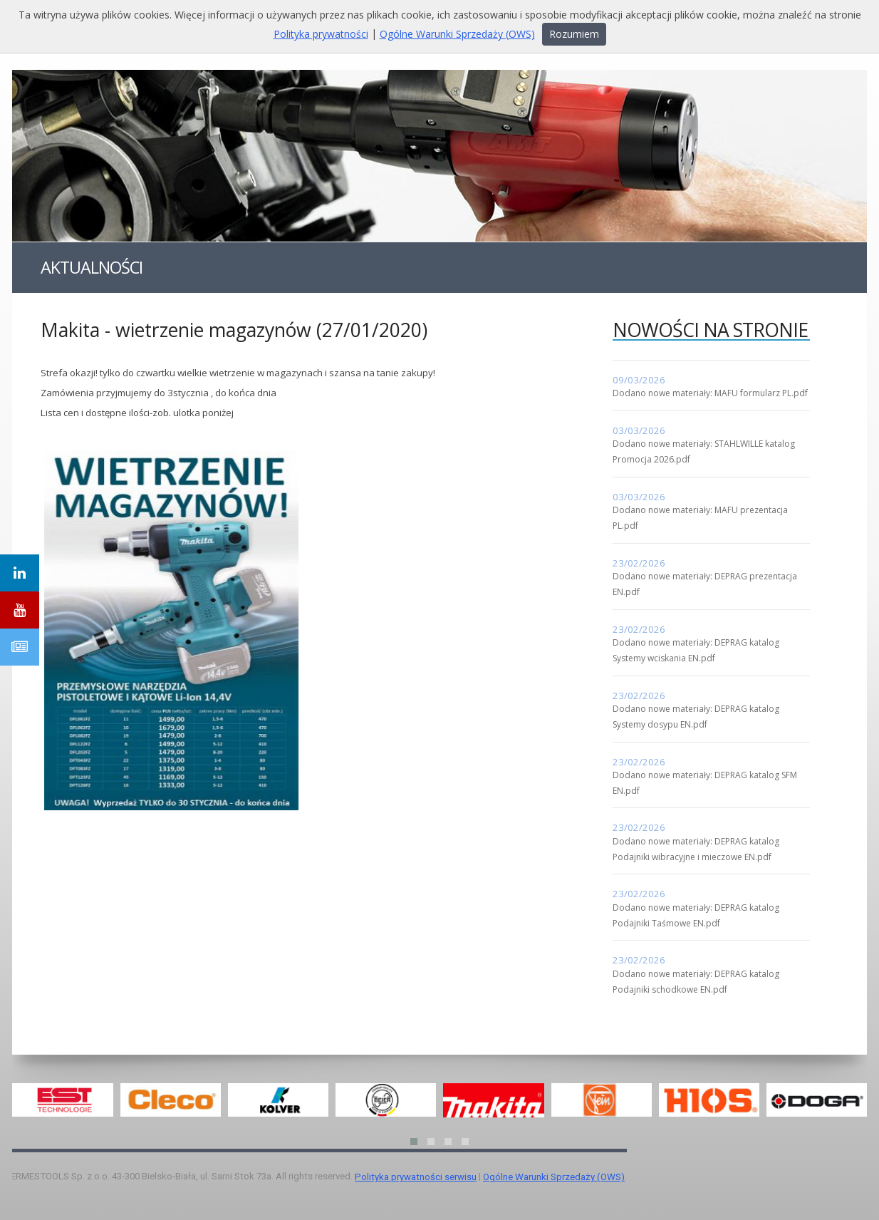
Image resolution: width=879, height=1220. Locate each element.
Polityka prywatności (321, 34)
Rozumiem (574, 34)
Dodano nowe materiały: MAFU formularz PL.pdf (710, 393)
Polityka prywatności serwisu (416, 1177)
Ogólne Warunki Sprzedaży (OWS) (554, 1177)
